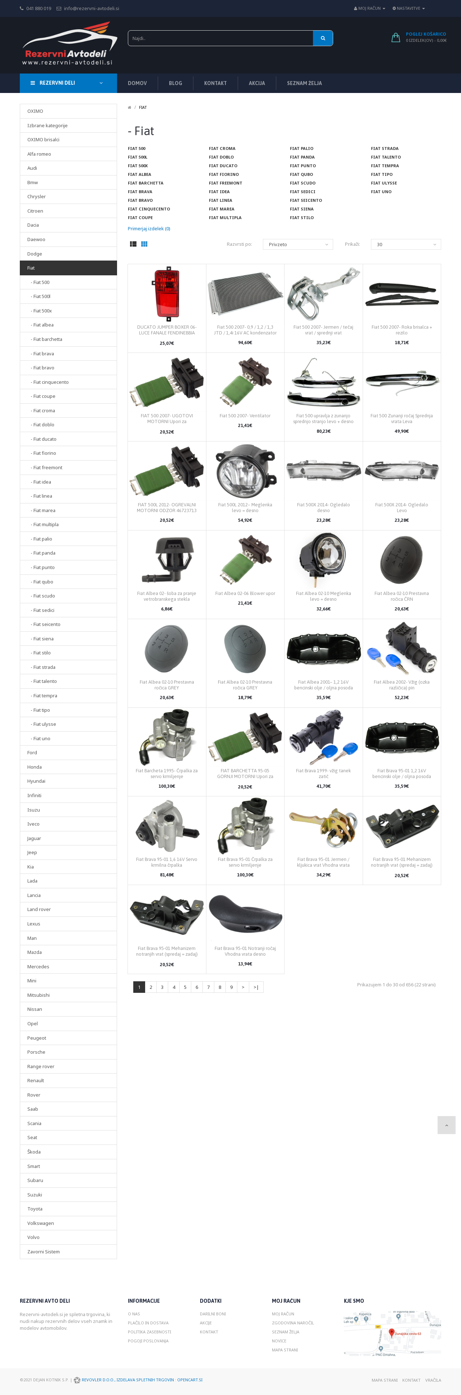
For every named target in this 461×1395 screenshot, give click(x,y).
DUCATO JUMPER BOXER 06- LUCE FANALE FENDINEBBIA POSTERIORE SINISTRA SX (167, 332)
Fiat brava (140, 191)
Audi (32, 168)
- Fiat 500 (38, 282)
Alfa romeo (39, 154)
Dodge (34, 253)
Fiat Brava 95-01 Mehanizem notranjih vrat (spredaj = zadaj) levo (167, 954)
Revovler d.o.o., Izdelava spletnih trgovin (128, 1379)
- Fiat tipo (38, 710)
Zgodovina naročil (293, 1322)
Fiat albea (139, 174)
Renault (35, 1080)
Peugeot (36, 1038)
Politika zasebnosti (149, 1331)
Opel (32, 1023)
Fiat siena (302, 209)
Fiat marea (221, 209)
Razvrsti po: (239, 244)
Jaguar (34, 838)
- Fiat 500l (38, 296)
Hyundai (36, 781)
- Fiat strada (41, 667)
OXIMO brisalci (43, 139)
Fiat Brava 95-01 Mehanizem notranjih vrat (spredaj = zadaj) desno (402, 865)
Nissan (34, 1009)
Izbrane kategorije (47, 125)
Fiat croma (222, 148)
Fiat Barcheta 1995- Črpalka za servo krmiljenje (167, 773)
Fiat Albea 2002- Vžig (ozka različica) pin (402, 684)
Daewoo (36, 239)
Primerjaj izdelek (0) (149, 228)
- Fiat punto (41, 567)
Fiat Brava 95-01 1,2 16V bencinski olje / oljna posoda (401, 773)
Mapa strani (285, 1349)
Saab (32, 1109)
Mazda (34, 952)
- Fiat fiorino (41, 453)
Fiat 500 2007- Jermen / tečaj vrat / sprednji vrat (323, 330)
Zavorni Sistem (43, 1251)
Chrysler (36, 196)
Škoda (34, 1152)
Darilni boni (213, 1313)
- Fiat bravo (40, 367)
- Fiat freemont (44, 467)
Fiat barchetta (146, 183)
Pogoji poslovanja (148, 1340)
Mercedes (38, 966)
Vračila (433, 1380)
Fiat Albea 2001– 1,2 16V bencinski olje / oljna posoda (323, 684)
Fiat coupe (140, 217)
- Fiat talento (42, 681)
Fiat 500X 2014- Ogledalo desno (323, 507)
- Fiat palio (39, 539)
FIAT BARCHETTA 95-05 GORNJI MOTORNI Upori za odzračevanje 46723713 (245, 776)
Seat (32, 1137)
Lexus (33, 923)
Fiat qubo (301, 174)
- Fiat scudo (41, 595)
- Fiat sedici (40, 610)
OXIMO (35, 111)
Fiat (31, 268)
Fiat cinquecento (149, 209)
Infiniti (34, 795)
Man (32, 938)
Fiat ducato (223, 165)
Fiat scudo (302, 183)
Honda (34, 767)
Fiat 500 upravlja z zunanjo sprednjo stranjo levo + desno (323, 418)
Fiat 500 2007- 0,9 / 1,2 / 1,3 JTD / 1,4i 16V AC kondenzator (245, 330)
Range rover (40, 1066)
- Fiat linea (39, 496)
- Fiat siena (40, 638)
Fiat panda (302, 157)
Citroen (35, 211)
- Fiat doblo (40, 424)
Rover (33, 1095)
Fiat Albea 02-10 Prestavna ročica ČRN (402, 596)
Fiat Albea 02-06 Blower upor (245, 593)
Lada (32, 881)
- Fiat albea (40, 324)
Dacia (33, 225)
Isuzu (33, 810)
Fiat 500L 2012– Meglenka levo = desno (245, 507)
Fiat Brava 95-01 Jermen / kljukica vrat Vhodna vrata (323, 862)
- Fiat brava (40, 353)
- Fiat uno (38, 738)
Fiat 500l (137, 157)
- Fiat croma (41, 410)
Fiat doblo (221, 157)
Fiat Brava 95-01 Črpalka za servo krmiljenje (245, 862)
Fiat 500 (136, 148)
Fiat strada (385, 148)
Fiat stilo (302, 217)
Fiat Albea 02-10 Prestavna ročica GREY (167, 684)
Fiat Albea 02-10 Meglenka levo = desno (323, 596)
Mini (31, 980)
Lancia (34, 895)
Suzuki (34, 1194)
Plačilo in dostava (148, 1322)
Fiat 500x (138, 165)
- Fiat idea (39, 482)
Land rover (39, 909)
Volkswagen (40, 1223)
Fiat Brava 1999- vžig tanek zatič (323, 773)
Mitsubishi (38, 995)
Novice (279, 1340)
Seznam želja (285, 1331)
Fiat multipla (225, 217)
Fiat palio (301, 148)
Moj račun (283, 1313)
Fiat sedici (302, 191)
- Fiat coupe (41, 396)
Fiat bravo (140, 200)
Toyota (34, 1208)
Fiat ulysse (384, 183)
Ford (32, 752)
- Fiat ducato (42, 439)
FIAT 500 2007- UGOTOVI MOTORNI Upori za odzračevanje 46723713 (167, 421)
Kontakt (209, 1331)
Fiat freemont (225, 183)
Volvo (33, 1237)
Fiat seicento (306, 200)
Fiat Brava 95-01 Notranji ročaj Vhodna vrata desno (245, 951)
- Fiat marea (41, 510)
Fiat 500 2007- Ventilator (245, 415)
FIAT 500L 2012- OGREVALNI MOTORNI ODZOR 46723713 (167, 507)
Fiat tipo (382, 174)
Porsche (36, 1052)
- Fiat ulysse (41, 724)
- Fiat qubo (40, 581)
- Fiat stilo (39, 652)
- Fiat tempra (42, 695)
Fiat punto (303, 165)
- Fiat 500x (39, 310)
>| (256, 987)
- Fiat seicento (44, 624)
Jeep (32, 852)
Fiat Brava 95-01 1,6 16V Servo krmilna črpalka (166, 862)
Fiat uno (381, 191)
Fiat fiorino (224, 174)
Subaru (35, 1180)
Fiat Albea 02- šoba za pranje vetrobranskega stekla (166, 596)
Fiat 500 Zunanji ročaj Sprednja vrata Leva (402, 418)
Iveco (33, 824)
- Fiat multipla (43, 524)
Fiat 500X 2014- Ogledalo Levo (401, 507)
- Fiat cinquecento (48, 382)
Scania (34, 1123)
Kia (30, 866)
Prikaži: (352, 244)
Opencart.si (189, 1379)
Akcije (206, 1322)
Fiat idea (219, 191)
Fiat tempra (385, 165)
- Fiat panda (41, 553)
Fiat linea (220, 200)
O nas (134, 1313)
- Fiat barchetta (44, 339)
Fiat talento (386, 157)
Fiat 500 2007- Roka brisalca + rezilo (402, 330)
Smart (33, 1166)
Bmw (32, 182)
